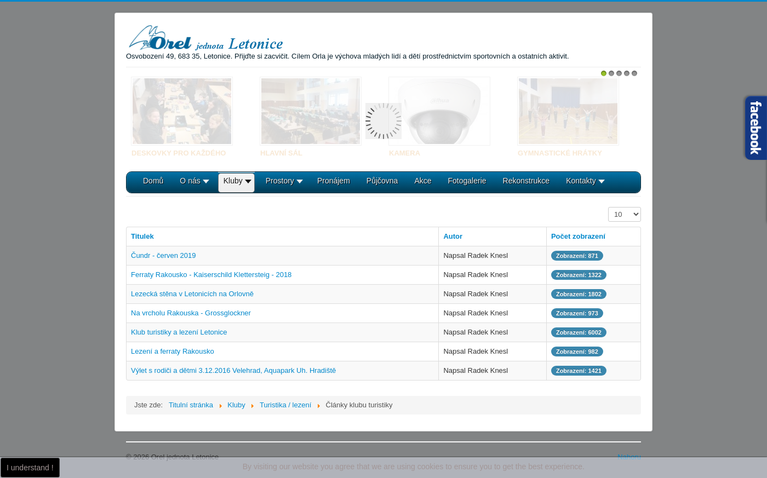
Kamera (404, 153)
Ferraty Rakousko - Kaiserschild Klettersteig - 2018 (211, 274)
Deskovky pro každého (178, 153)
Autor (452, 236)
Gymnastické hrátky (560, 153)
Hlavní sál (281, 153)
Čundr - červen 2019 (163, 255)
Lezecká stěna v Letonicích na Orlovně (192, 294)
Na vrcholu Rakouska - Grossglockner (191, 313)
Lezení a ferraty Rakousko (172, 351)
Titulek (142, 236)
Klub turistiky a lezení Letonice (179, 332)
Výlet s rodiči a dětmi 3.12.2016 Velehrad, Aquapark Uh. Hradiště (233, 370)
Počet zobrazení (608, 207)
